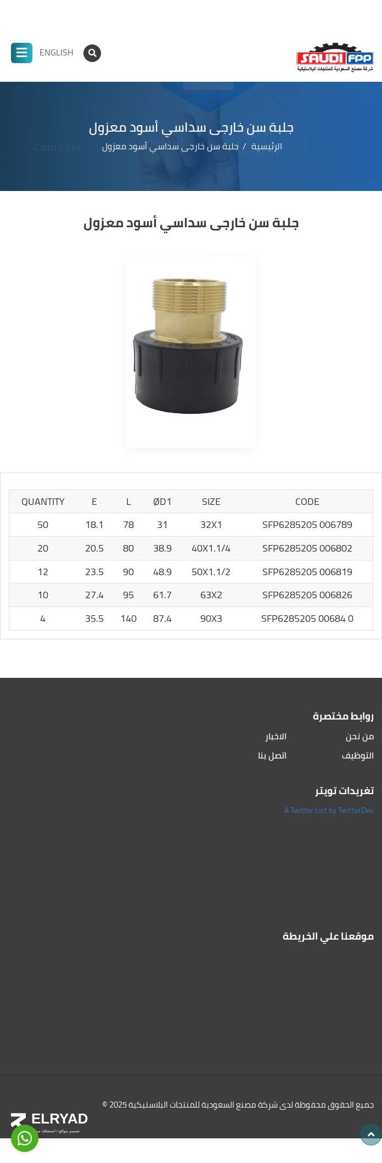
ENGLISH (57, 52)
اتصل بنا (272, 755)
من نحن (360, 736)
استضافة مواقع (43, 1131)
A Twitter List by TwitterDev (329, 810)
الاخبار (275, 736)
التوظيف (358, 755)
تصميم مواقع (69, 1131)
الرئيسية (266, 146)
